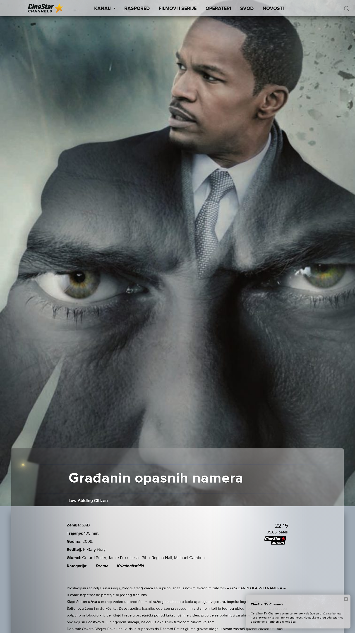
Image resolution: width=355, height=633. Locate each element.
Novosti (273, 9)
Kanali (104, 9)
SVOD (247, 9)
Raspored (137, 9)
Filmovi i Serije (178, 9)
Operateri (218, 9)
